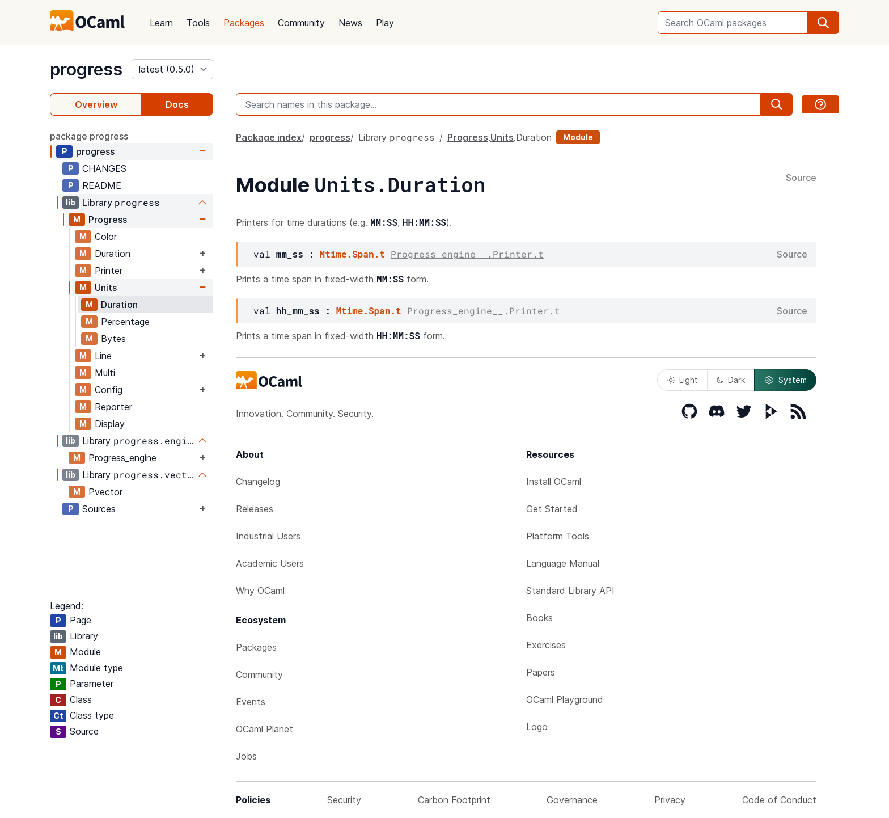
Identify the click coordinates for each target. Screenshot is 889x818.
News (350, 22)
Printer (108, 270)
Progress (107, 219)
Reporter (113, 406)
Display (110, 423)
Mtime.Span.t (352, 254)
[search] (823, 22)
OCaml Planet (264, 729)
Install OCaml (553, 481)
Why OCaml (260, 590)
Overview (96, 104)
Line (103, 355)
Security (344, 800)
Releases (254, 509)
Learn (161, 22)
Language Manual (562, 563)
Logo (537, 726)
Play (385, 22)
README (101, 185)
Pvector (105, 491)
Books (539, 617)
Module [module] (578, 137)
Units (106, 287)
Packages (243, 22)
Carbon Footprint (454, 800)
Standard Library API (570, 590)
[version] (172, 69)
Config (108, 389)
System (785, 380)
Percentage (125, 321)
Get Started (552, 509)
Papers (540, 672)
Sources (99, 509)
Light (682, 380)
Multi (105, 372)
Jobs (246, 756)
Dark (731, 380)
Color (106, 236)
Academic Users (270, 563)
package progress (89, 136)
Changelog (258, 481)
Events (250, 701)
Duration (112, 253)
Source (801, 178)
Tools (198, 22)
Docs (177, 104)
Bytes (113, 338)
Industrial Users (268, 536)
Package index (269, 137)
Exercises (546, 645)
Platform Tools (557, 536)
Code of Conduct (779, 800)
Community (301, 22)
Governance (572, 800)
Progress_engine (122, 457)
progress (86, 69)
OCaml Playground (564, 699)
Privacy (669, 800)
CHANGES (104, 168)
